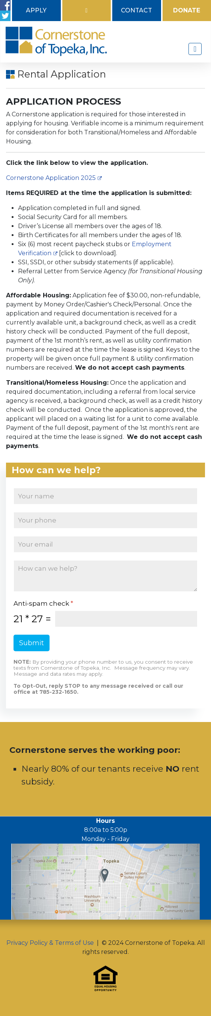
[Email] (105, 544)
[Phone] (105, 520)
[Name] (105, 496)
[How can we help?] (105, 576)
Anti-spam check (43, 603)
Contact (136, 10)
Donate (186, 10)
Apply (36, 10)
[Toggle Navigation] (195, 49)
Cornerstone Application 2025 (54, 177)
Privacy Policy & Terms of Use (50, 942)
